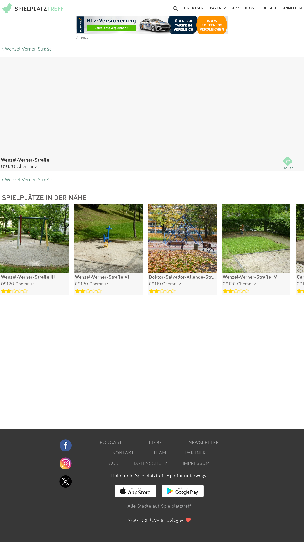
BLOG (249, 8)
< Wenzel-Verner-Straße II (29, 49)
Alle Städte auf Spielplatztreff (159, 506)
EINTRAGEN (194, 8)
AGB (113, 463)
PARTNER (218, 8)
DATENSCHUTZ (150, 463)
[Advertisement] (125, 360)
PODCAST (268, 8)
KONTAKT (123, 452)
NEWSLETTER (204, 442)
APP (235, 8)
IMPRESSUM (196, 463)
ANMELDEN (292, 8)
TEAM (159, 452)
